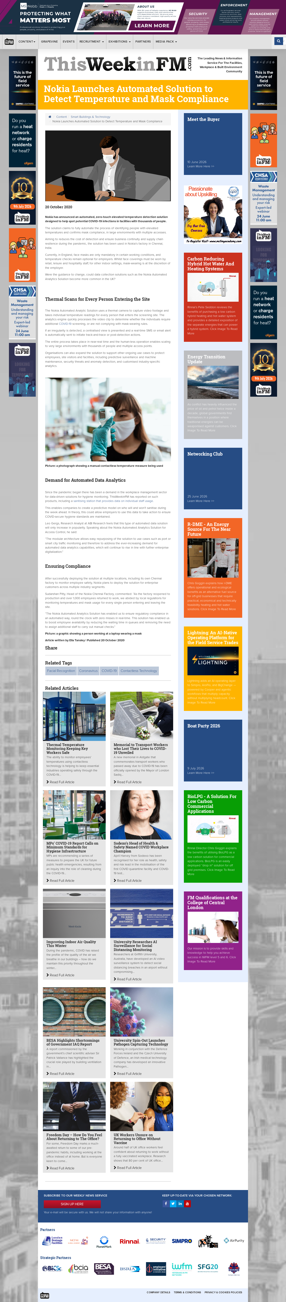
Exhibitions (120, 41)
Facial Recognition (61, 671)
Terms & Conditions (187, 1292)
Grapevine (49, 41)
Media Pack (166, 41)
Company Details (158, 1292)
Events (69, 41)
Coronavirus (88, 671)
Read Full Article (60, 782)
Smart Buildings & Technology (90, 117)
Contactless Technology (139, 671)
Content (27, 41)
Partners (143, 41)
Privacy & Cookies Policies (223, 1292)
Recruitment (92, 41)
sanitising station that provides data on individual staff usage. (114, 501)
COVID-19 (65, 324)
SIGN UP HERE (72, 1204)
